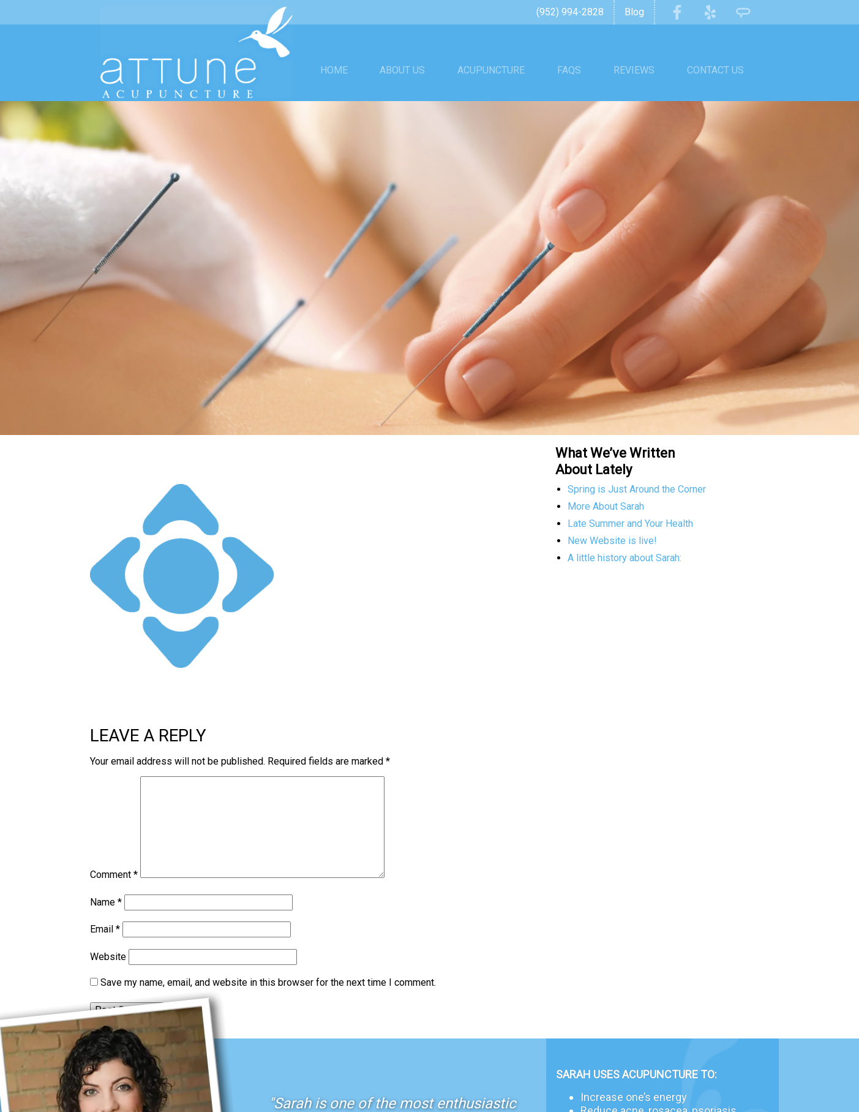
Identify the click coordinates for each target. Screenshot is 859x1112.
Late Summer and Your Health (630, 501)
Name (106, 879)
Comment (114, 852)
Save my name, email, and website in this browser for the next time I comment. (268, 960)
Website (108, 934)
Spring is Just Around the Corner (637, 466)
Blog (634, 12)
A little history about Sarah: (624, 535)
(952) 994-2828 (570, 12)
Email (105, 906)
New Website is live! (612, 518)
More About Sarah (606, 484)
